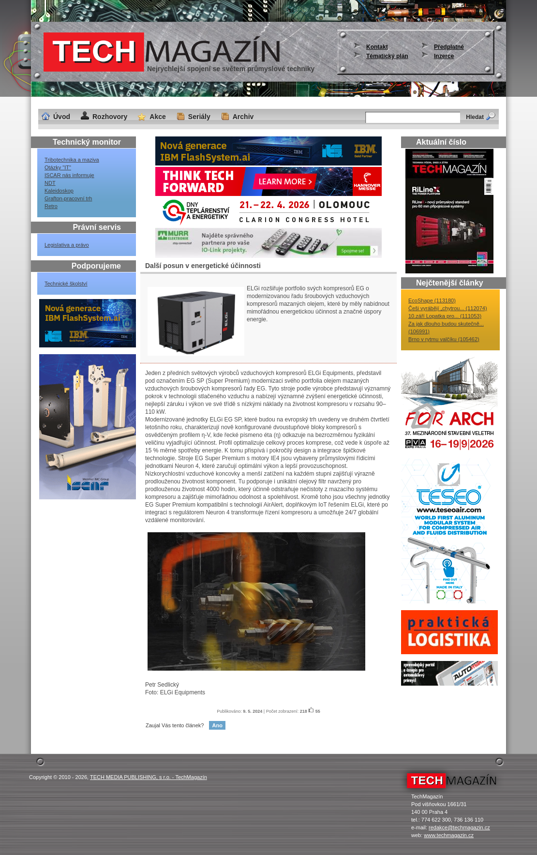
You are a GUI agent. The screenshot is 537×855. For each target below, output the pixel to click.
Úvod (61, 116)
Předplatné (449, 47)
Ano (217, 725)
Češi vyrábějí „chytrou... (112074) (447, 308)
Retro (51, 206)
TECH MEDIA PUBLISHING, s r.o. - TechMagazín (148, 777)
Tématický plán (387, 56)
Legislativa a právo (67, 245)
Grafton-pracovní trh (68, 198)
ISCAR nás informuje (69, 175)
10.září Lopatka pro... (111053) (444, 316)
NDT (50, 183)
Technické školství (66, 283)
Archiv (243, 116)
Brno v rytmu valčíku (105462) (443, 339)
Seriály (199, 116)
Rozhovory (109, 116)
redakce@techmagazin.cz (459, 827)
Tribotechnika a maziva (72, 160)
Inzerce (444, 56)
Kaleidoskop (59, 191)
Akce (157, 116)
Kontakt (377, 47)
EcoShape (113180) (432, 300)
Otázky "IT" (58, 167)
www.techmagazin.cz (449, 835)
